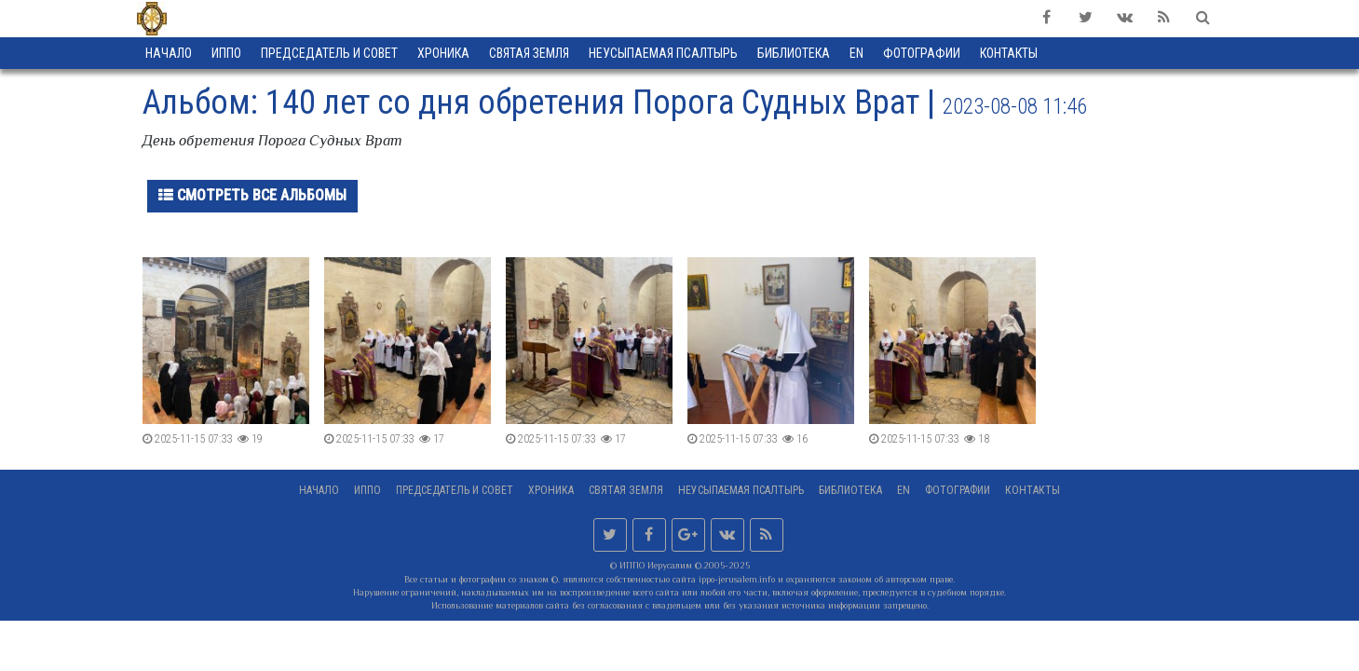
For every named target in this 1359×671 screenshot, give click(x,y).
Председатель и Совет (329, 53)
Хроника (443, 53)
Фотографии (957, 490)
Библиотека (793, 53)
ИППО (226, 53)
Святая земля (529, 53)
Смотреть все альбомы (252, 195)
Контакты (1032, 490)
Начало (168, 53)
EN (856, 53)
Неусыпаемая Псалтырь (663, 53)
